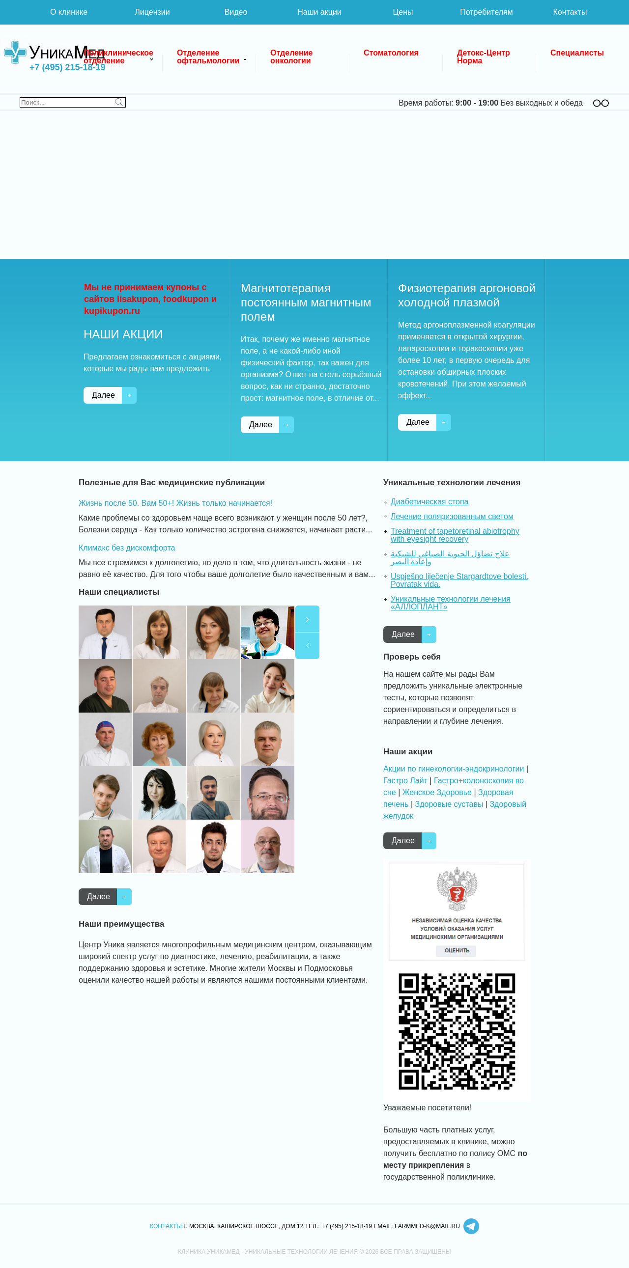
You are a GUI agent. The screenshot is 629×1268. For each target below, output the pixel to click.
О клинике (68, 12)
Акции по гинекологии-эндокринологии (453, 769)
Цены (403, 12)
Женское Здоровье (437, 792)
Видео (236, 12)
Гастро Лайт (405, 780)
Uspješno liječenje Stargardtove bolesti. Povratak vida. (459, 580)
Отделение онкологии (292, 57)
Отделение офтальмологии (208, 57)
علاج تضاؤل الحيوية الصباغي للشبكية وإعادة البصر (450, 558)
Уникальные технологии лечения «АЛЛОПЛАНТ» (451, 603)
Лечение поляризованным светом (452, 516)
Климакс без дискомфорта (127, 548)
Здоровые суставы (449, 804)
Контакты (570, 12)
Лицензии (152, 12)
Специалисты (577, 53)
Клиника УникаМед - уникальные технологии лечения (54, 54)
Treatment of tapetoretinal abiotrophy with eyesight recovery (455, 535)
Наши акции (319, 12)
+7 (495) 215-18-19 (67, 67)
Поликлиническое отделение (119, 57)
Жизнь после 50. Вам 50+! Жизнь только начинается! (175, 503)
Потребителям (486, 12)
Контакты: (166, 1226)
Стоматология (391, 53)
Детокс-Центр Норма (484, 57)
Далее (103, 395)
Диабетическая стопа (430, 501)
